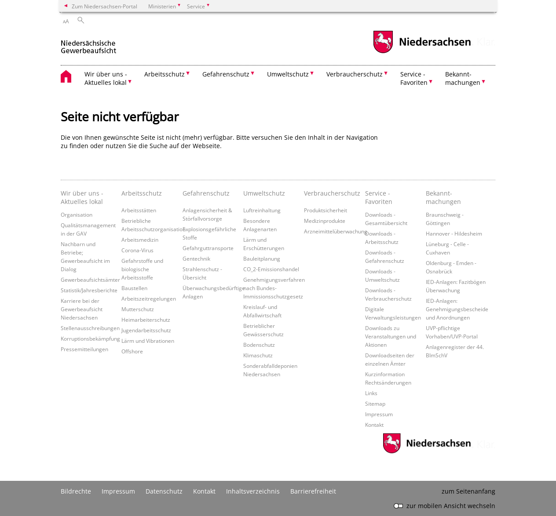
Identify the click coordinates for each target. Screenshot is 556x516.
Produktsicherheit (325, 210)
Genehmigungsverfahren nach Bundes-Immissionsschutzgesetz (274, 288)
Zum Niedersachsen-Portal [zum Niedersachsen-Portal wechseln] (104, 6)
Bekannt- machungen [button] (462, 78)
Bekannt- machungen (443, 197)
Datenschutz (164, 491)
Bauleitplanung (261, 258)
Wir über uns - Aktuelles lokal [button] (105, 78)
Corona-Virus (137, 250)
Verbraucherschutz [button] (354, 74)
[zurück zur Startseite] (89, 43)
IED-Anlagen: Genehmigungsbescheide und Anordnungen (457, 309)
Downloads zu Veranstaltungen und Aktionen (390, 336)
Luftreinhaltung (262, 210)
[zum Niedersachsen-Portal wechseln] (422, 52)
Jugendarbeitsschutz (146, 330)
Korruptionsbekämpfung (90, 338)
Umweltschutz (264, 193)
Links (371, 392)
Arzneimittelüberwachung (335, 231)
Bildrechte (76, 491)
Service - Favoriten (378, 197)
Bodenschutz (259, 344)
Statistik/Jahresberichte (89, 290)
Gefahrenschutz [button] (225, 74)
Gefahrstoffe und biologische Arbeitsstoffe (142, 269)
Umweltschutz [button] (288, 74)
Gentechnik (196, 258)
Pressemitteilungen (84, 348)
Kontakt (374, 424)
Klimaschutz (258, 355)
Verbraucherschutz (332, 193)
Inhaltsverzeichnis (253, 491)
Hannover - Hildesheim (454, 233)
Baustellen (134, 287)
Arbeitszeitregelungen (148, 298)
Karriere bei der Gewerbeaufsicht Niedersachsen (81, 309)
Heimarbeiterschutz (145, 319)
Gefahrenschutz (206, 193)
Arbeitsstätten (138, 210)
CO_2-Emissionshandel (271, 269)
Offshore (132, 351)
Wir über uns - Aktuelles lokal (82, 197)
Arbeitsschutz (141, 193)
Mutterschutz (137, 309)
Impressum (379, 414)
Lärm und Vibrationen (147, 340)
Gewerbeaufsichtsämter (90, 279)
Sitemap (375, 403)
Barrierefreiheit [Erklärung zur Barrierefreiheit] (313, 491)
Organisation (76, 214)
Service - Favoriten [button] (414, 78)
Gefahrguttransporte (208, 247)
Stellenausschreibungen (90, 327)
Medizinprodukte (324, 220)
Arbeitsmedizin (139, 239)
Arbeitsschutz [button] (164, 74)
